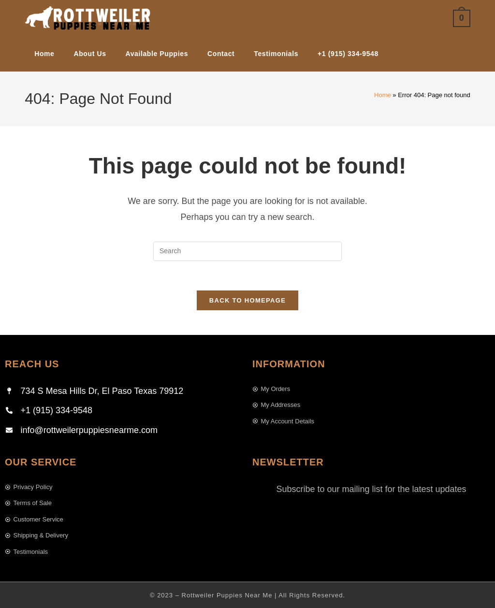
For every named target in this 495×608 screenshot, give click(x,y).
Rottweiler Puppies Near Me (227, 595)
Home (382, 95)
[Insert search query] (247, 251)
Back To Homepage (247, 300)
